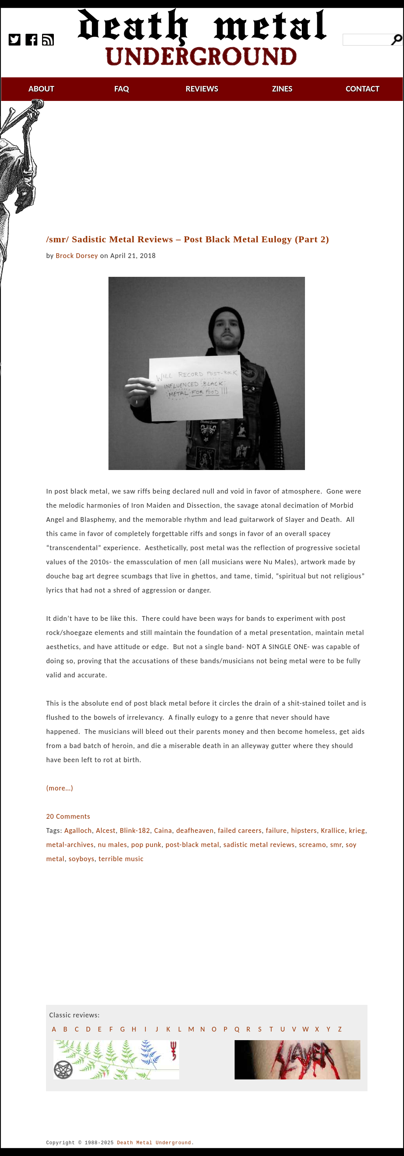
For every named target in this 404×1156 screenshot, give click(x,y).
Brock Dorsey (77, 255)
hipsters (304, 830)
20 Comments (68, 816)
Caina (163, 830)
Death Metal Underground (154, 1143)
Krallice (333, 830)
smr (336, 844)
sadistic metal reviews (259, 844)
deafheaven (195, 830)
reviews (202, 88)
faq (121, 88)
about (41, 88)
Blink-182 (135, 830)
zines (282, 88)
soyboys (81, 858)
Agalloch (78, 830)
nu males (112, 844)
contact (363, 88)
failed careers (240, 830)
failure (276, 830)
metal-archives (70, 844)
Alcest (106, 830)
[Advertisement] (211, 168)
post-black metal (192, 844)
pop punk (146, 844)
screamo (312, 844)
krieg (357, 830)
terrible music (121, 858)
